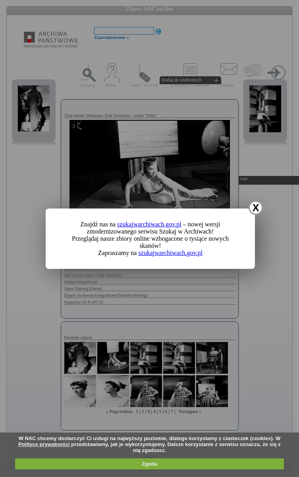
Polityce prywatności (43, 444)
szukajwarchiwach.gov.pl (149, 224)
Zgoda (149, 464)
